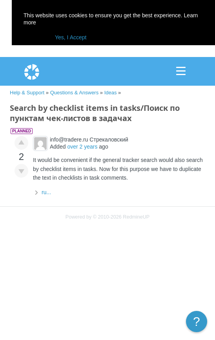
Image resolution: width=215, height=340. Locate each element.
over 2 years (82, 146)
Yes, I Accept (70, 37)
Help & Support (27, 93)
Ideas (110, 93)
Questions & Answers (74, 93)
